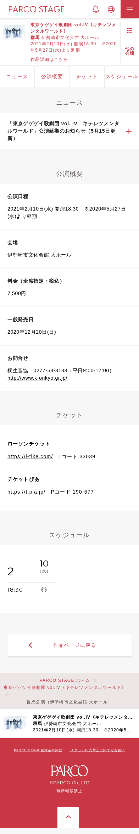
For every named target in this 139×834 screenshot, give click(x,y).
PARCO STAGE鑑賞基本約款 (38, 750)
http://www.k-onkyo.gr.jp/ (37, 378)
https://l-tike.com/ (30, 456)
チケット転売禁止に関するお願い (98, 750)
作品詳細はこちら (49, 59)
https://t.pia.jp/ (26, 492)
